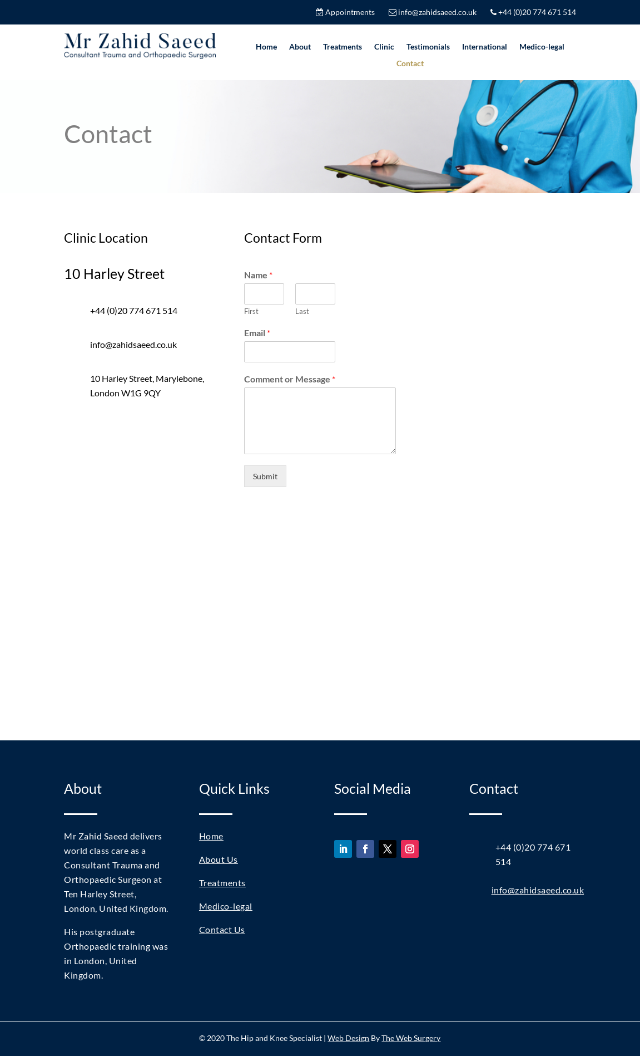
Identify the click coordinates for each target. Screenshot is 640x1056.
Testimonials (428, 47)
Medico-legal (541, 47)
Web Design (348, 1038)
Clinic (384, 47)
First (251, 311)
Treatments (342, 47)
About (300, 47)
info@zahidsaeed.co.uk (538, 890)
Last (302, 311)
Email (257, 332)
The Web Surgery (410, 1038)
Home (266, 47)
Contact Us (222, 929)
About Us (218, 859)
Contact (410, 64)
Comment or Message (289, 379)
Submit (265, 476)
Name (258, 274)
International (484, 47)
